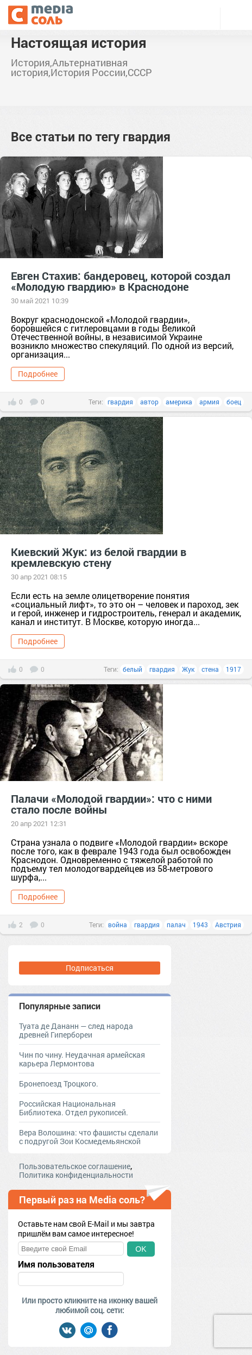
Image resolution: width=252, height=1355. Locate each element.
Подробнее (38, 374)
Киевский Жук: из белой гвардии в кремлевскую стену (98, 557)
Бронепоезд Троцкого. (58, 1083)
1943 (200, 924)
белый (132, 669)
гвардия (120, 401)
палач (176, 924)
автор (149, 401)
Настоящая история (79, 42)
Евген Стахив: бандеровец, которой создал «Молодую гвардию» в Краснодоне (120, 281)
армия (209, 401)
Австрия (228, 924)
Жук (188, 669)
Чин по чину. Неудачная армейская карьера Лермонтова (82, 1059)
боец (233, 401)
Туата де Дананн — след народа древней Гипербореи (76, 1030)
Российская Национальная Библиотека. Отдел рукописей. (73, 1107)
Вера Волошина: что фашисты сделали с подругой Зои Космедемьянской (88, 1136)
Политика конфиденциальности (76, 1175)
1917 (233, 669)
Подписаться (90, 968)
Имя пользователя (56, 1264)
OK (140, 1249)
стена (210, 669)
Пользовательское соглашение (74, 1166)
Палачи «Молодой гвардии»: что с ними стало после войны (111, 804)
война (117, 924)
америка (179, 401)
